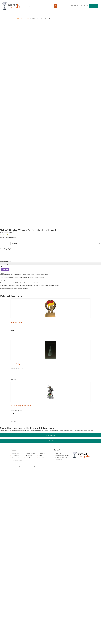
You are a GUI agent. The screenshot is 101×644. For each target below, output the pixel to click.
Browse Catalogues (38, 14)
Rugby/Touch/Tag (25, 19)
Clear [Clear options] (11, 420)
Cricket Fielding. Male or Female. (21, 580)
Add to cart (5, 443)
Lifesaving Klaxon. (16, 496)
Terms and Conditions (64, 14)
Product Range (24, 14)
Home (13, 14)
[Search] (55, 6)
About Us (51, 14)
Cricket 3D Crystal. (17, 538)
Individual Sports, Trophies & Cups (12, 19)
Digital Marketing (26, 641)
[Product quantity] (50, 440)
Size (1, 417)
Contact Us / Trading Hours (82, 14)
